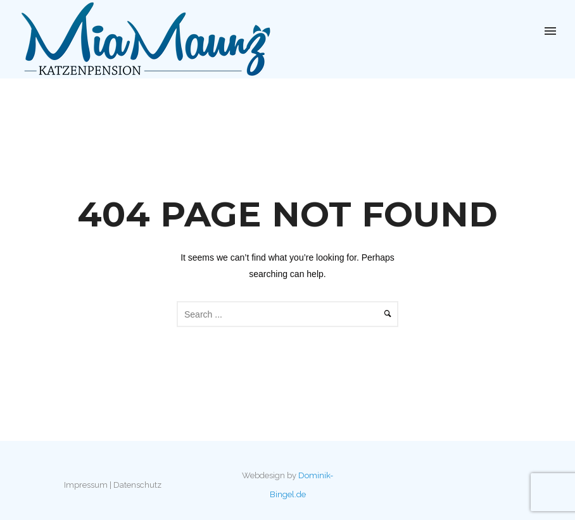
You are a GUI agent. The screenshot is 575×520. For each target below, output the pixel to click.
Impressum (86, 485)
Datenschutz (137, 485)
